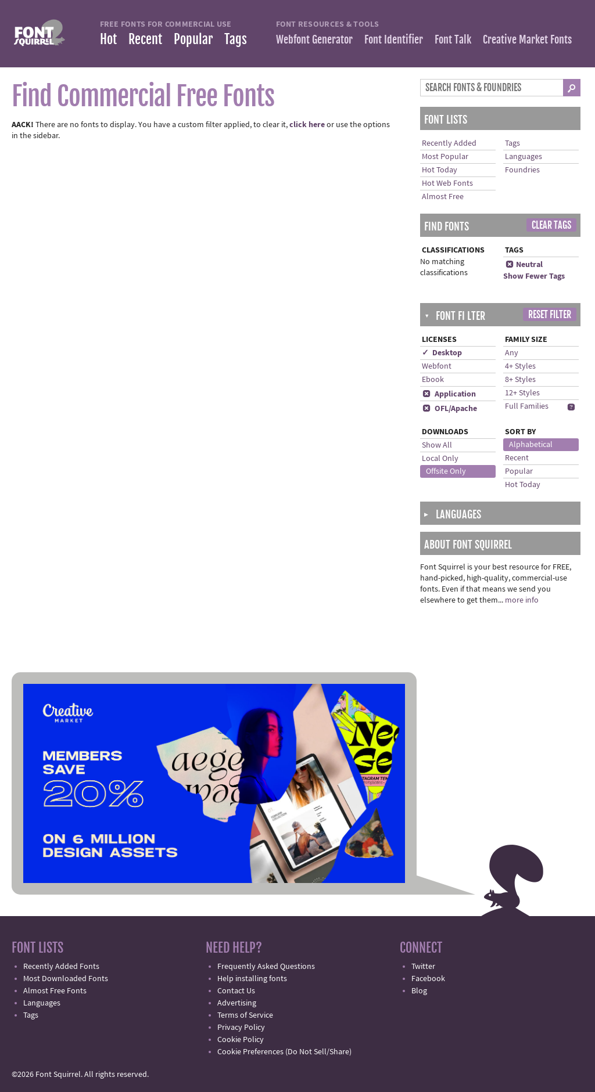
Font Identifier (393, 39)
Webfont (436, 366)
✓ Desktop (442, 353)
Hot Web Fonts (447, 183)
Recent (145, 39)
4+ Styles (520, 366)
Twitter (423, 966)
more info (522, 600)
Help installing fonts (252, 979)
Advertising (236, 1003)
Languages (523, 157)
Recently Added (449, 143)
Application (449, 394)
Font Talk (453, 39)
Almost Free (443, 197)
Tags (235, 39)
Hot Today (439, 170)
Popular (193, 39)
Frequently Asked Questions (266, 966)
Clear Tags (551, 225)
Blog (419, 991)
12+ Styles (522, 393)
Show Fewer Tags (534, 276)
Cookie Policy (240, 1040)
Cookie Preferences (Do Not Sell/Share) (284, 1052)
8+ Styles (520, 379)
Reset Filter (549, 314)
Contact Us (236, 991)
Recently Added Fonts (61, 966)
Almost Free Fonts (55, 991)
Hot (108, 39)
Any (511, 353)
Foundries (522, 170)
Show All (437, 445)
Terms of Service (245, 1015)
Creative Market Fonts (527, 39)
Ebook (433, 379)
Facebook (428, 979)
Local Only (440, 458)
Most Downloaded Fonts (65, 979)
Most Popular (445, 157)
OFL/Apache (449, 409)
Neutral (524, 265)
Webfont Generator (314, 39)
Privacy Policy (241, 1027)
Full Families (527, 406)
